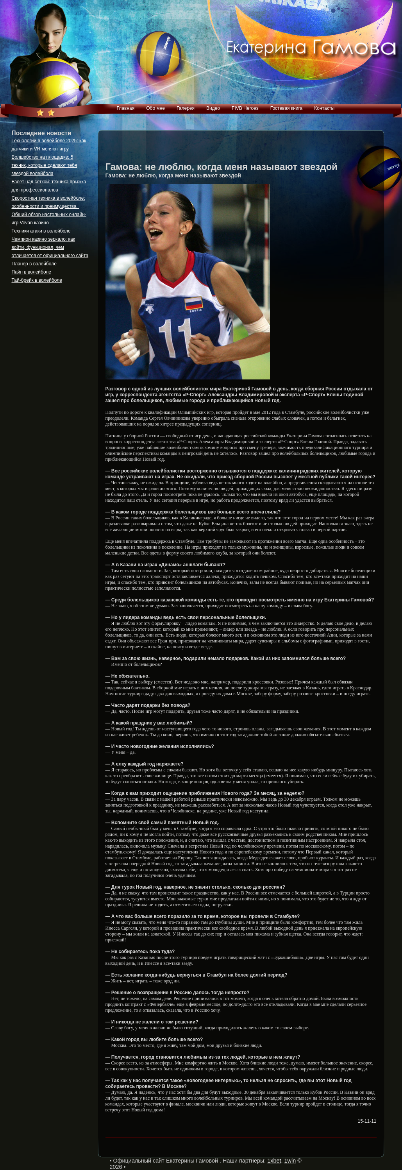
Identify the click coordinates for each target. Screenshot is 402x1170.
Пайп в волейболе (32, 272)
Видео (213, 108)
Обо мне (155, 108)
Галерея (186, 108)
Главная (126, 108)
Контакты (324, 108)
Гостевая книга (286, 108)
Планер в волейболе (34, 264)
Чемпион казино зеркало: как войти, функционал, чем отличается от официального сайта (50, 247)
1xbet (274, 1160)
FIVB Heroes (245, 108)
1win (290, 1160)
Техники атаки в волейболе (41, 231)
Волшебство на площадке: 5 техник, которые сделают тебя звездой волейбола (44, 165)
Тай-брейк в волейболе (37, 280)
